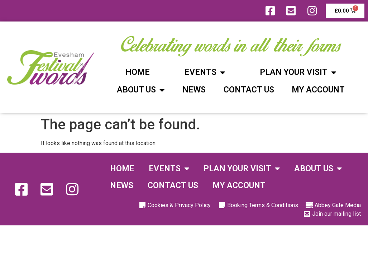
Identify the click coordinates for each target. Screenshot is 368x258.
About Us (140, 90)
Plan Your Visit (298, 72)
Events (205, 72)
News (194, 90)
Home (137, 72)
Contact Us (249, 90)
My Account (318, 90)
